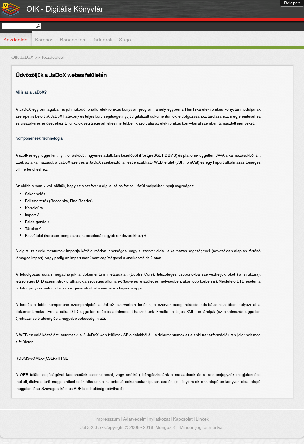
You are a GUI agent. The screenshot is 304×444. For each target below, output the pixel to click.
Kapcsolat (183, 419)
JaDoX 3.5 (90, 427)
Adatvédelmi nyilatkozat (146, 419)
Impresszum (107, 419)
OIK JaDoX (22, 57)
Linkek (202, 419)
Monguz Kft (166, 427)
